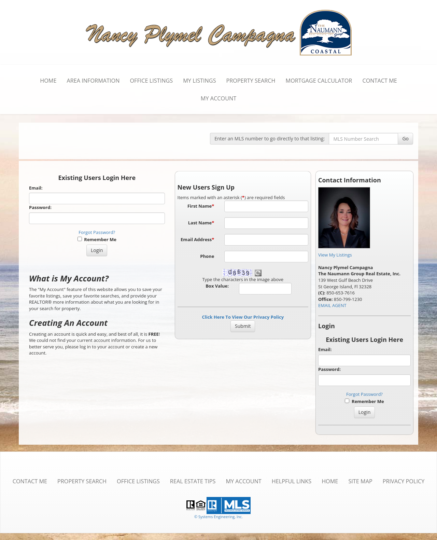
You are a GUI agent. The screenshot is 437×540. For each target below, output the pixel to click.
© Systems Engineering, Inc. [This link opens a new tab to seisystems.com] (218, 516)
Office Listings (151, 80)
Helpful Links (291, 481)
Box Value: (217, 286)
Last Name (201, 223)
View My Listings (335, 255)
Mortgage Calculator (319, 80)
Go (405, 138)
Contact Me (379, 80)
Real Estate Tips (193, 481)
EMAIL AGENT (332, 305)
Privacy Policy (404, 481)
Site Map (360, 481)
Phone (207, 256)
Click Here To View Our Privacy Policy (243, 317)
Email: (36, 188)
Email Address (197, 239)
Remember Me (96, 239)
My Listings (199, 80)
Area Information (93, 80)
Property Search (251, 80)
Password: (40, 207)
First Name (200, 206)
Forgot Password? (97, 232)
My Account (218, 98)
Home (48, 80)
